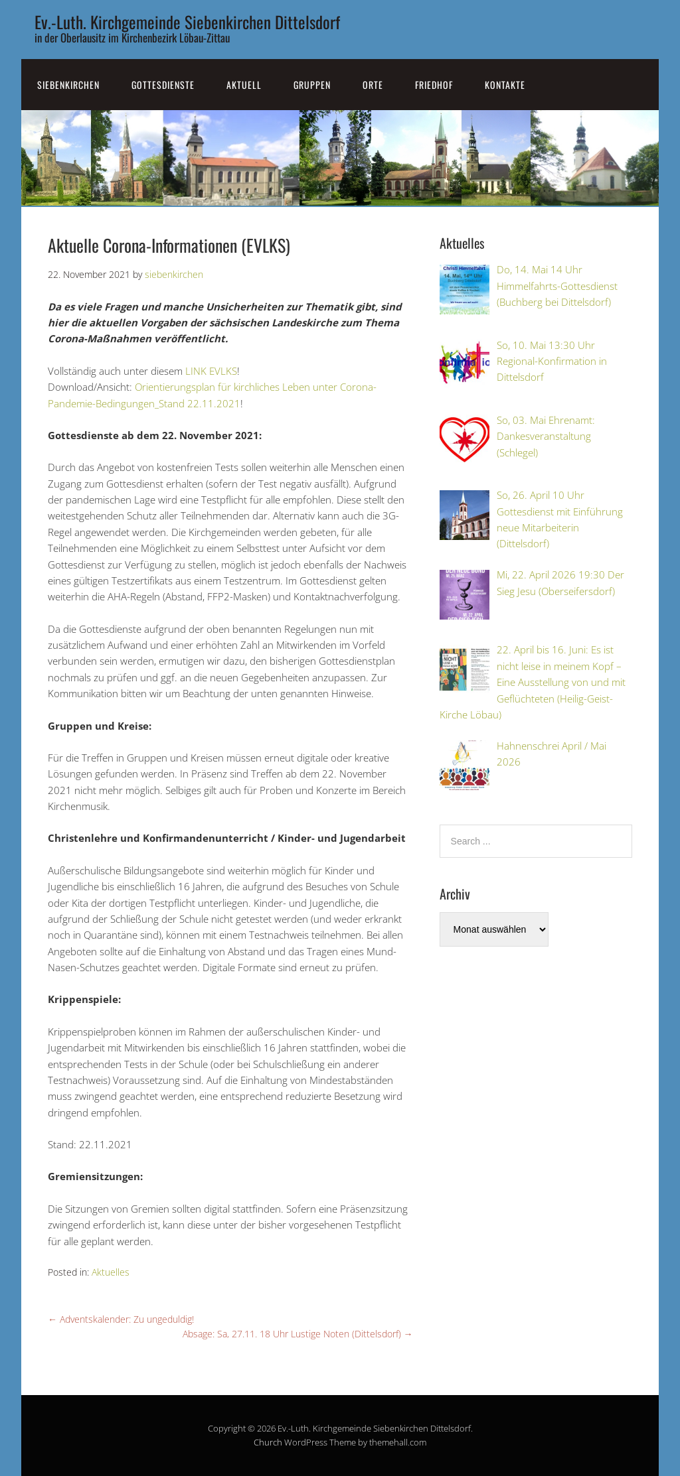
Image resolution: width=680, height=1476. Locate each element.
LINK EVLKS (211, 370)
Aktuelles (110, 1272)
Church (268, 1442)
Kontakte (505, 85)
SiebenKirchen (68, 85)
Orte (373, 85)
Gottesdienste (163, 85)
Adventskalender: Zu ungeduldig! (121, 1319)
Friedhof (434, 85)
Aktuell (244, 85)
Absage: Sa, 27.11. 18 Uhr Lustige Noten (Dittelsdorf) (298, 1333)
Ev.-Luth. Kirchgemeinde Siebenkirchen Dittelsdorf (187, 21)
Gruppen (312, 85)
